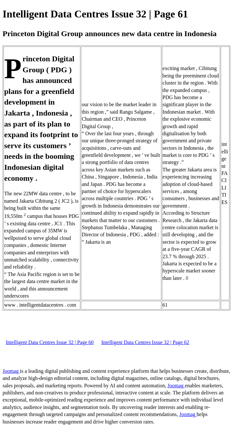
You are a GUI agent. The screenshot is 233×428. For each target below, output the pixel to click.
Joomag (11, 371)
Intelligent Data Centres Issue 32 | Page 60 (50, 342)
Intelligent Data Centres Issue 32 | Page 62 (145, 342)
